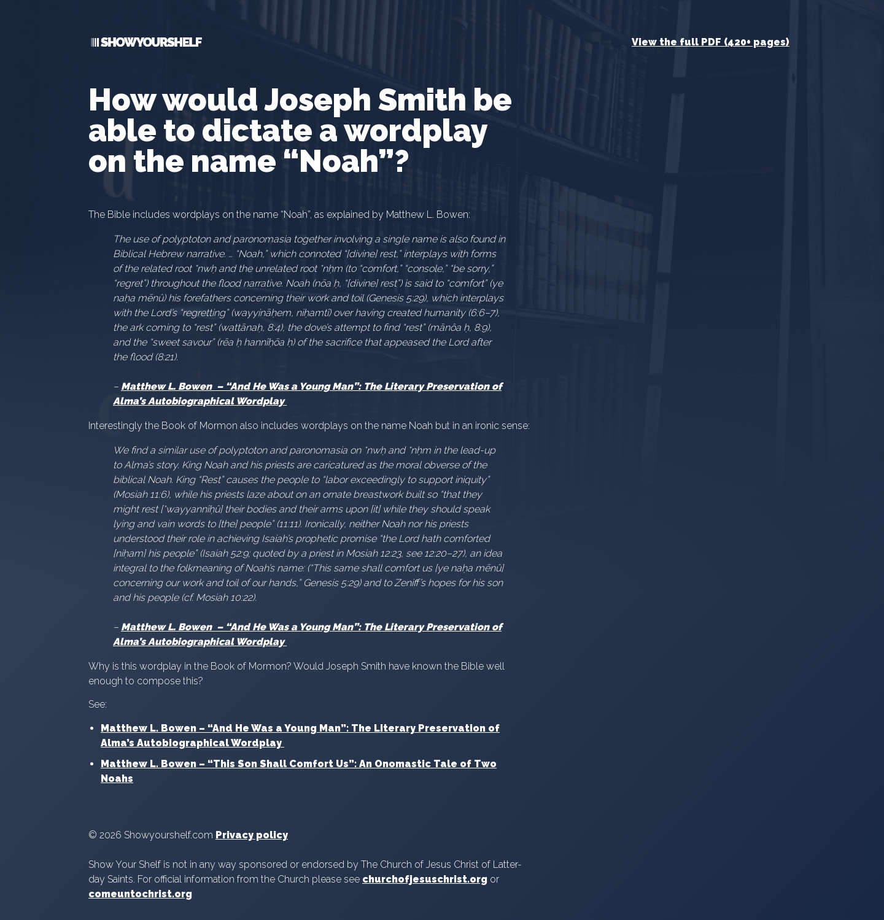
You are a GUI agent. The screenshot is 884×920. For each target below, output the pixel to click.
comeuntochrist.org (140, 894)
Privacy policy (251, 835)
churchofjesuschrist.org (424, 879)
